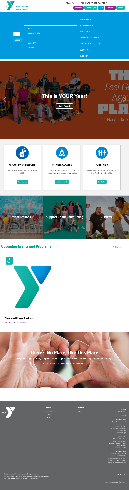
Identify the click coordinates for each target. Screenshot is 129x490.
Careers (120, 8)
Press (108, 217)
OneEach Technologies (118, 482)
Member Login (91, 8)
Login (49, 414)
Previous (4, 99)
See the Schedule (62, 182)
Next (124, 99)
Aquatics (84, 32)
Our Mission (48, 412)
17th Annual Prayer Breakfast (18, 318)
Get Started (101, 182)
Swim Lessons (22, 182)
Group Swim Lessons (22, 164)
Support (84, 56)
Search (18, 40)
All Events (117, 247)
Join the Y (78, 8)
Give (101, 8)
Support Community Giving (64, 217)
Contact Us (110, 8)
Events (83, 50)
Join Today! (64, 106)
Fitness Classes (62, 164)
